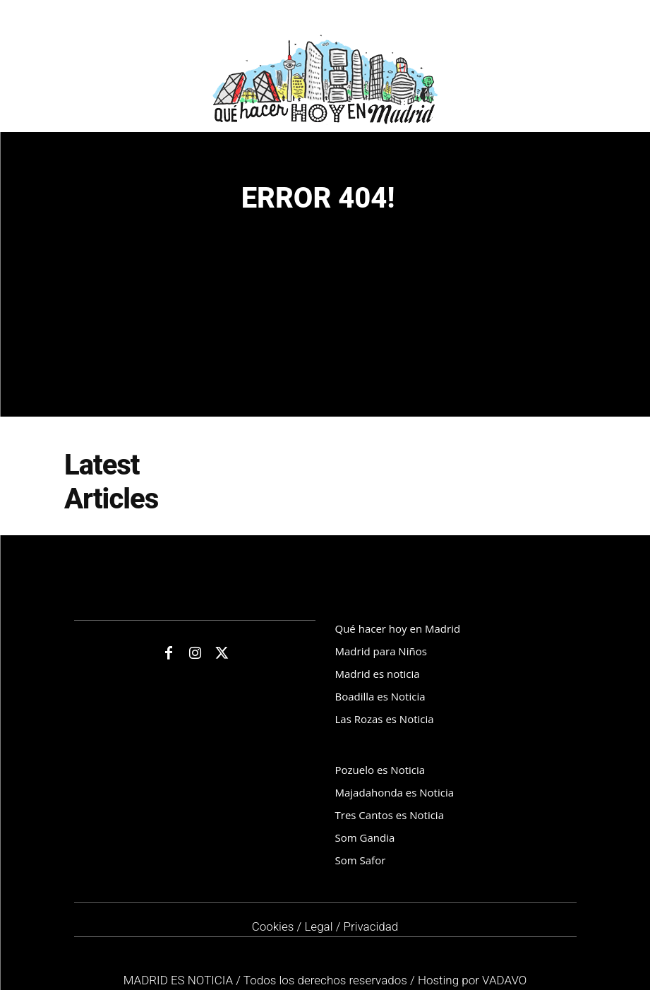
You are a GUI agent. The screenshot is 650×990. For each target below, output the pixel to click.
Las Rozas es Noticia (384, 719)
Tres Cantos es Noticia (389, 815)
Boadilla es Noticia (380, 696)
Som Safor (360, 860)
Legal (318, 926)
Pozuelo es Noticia (380, 770)
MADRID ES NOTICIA (180, 980)
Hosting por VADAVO (472, 980)
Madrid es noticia (377, 674)
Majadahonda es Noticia (395, 792)
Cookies (273, 926)
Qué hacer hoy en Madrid (398, 628)
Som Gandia (365, 837)
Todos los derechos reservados (326, 980)
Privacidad (371, 926)
